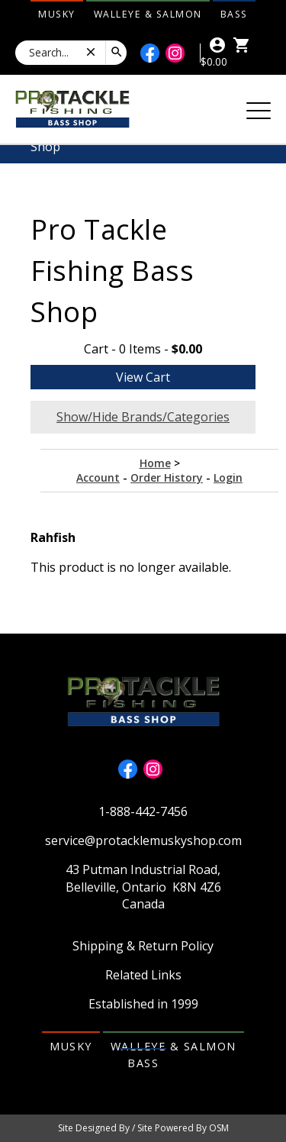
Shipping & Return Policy (143, 945)
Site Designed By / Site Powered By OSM (143, 1127)
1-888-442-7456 (143, 811)
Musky (57, 14)
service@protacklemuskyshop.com (143, 840)
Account (98, 477)
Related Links (143, 974)
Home (155, 463)
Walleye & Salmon (148, 14)
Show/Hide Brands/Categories (143, 416)
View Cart (143, 377)
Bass (234, 14)
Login (228, 477)
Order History (166, 477)
